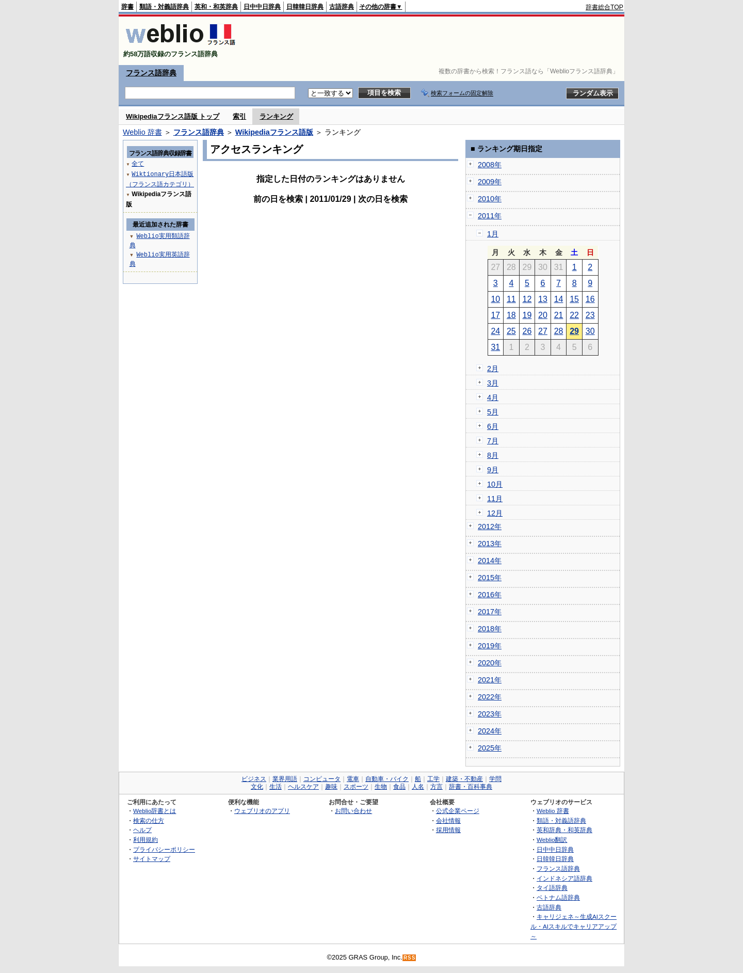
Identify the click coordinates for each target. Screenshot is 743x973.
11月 (495, 499)
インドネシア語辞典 (564, 878)
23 (590, 315)
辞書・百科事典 (470, 787)
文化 (257, 787)
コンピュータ (322, 779)
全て (138, 163)
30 (590, 331)
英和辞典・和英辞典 (564, 829)
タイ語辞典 (552, 887)
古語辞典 (341, 7)
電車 (353, 779)
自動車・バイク (387, 779)
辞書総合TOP (604, 7)
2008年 (490, 165)
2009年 (490, 182)
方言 (436, 787)
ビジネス (253, 779)
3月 (492, 383)
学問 (495, 779)
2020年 (490, 663)
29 (574, 331)
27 (542, 331)
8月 (492, 455)
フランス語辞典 (151, 73)
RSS (409, 958)
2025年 (490, 748)
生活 (275, 787)
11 (511, 299)
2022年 (490, 697)
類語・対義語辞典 (164, 7)
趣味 (331, 787)
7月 (492, 441)
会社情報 (448, 820)
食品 (399, 787)
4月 (492, 397)
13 (542, 299)
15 (574, 299)
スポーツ (356, 787)
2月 (492, 368)
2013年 (490, 543)
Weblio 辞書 (142, 132)
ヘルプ (142, 829)
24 (495, 331)
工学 (433, 779)
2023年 (490, 714)
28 (558, 331)
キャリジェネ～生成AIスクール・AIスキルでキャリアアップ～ (573, 926)
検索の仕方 (148, 820)
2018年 (490, 629)
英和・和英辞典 (216, 7)
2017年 (490, 612)
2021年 (490, 680)
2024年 (490, 731)
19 (527, 315)
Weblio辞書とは (154, 810)
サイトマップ (151, 858)
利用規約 (145, 839)
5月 (492, 412)
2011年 (490, 216)
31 (495, 347)
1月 (492, 234)
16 (590, 299)
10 (495, 299)
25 (511, 331)
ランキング (276, 116)
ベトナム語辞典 (558, 897)
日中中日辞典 (262, 7)
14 (558, 299)
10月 (495, 484)
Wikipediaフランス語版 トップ (172, 116)
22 (574, 315)
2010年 (490, 199)
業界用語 (284, 779)
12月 (495, 513)
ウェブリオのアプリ (262, 810)
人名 (418, 787)
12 (527, 299)
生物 (381, 787)
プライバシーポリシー (164, 849)
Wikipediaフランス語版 (274, 132)
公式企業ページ (457, 810)
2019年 (490, 646)
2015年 (490, 577)
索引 (239, 116)
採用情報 (448, 829)
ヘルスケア (303, 787)
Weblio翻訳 (552, 839)
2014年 (490, 560)
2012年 (490, 526)
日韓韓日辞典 (305, 7)
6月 (492, 426)
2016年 (490, 595)
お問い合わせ (353, 810)
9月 (492, 470)
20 (542, 315)
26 (527, 331)
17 (495, 315)
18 (511, 315)
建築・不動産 (464, 779)
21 (558, 315)
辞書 (127, 7)
